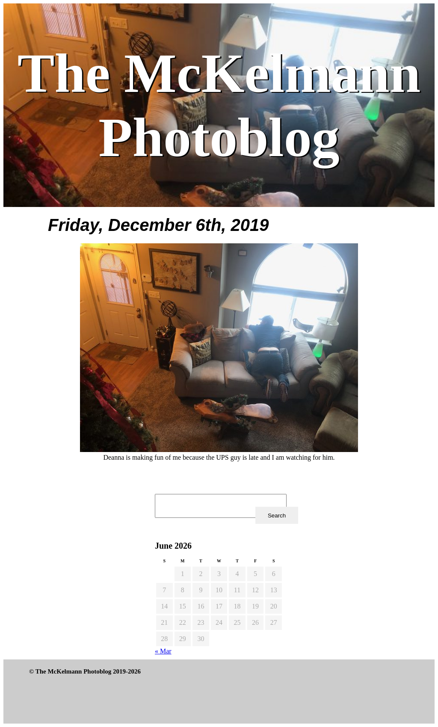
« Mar (163, 651)
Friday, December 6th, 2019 (158, 225)
